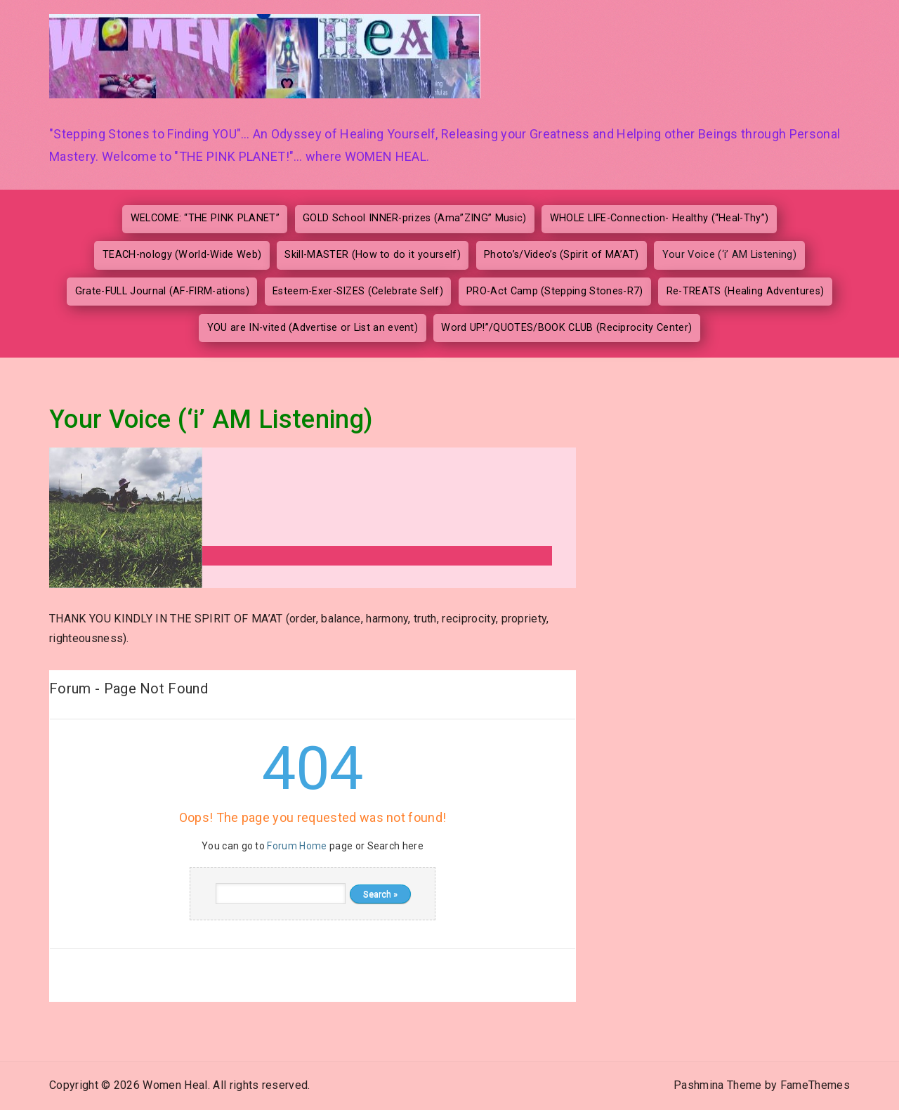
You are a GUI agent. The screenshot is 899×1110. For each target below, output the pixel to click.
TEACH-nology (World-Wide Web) (182, 255)
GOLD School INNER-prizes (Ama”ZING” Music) (414, 218)
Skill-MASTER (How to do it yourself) (372, 255)
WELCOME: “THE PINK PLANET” (205, 218)
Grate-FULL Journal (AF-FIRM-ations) (162, 291)
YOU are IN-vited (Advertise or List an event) (312, 328)
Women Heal (175, 1085)
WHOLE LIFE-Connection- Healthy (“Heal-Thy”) (659, 218)
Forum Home (297, 845)
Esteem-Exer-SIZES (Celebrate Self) (358, 291)
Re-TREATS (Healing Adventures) (746, 291)
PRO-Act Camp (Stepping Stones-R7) (554, 291)
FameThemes (815, 1085)
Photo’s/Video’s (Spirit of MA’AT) (561, 255)
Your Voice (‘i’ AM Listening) (729, 255)
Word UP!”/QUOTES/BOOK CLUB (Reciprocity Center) (566, 328)
